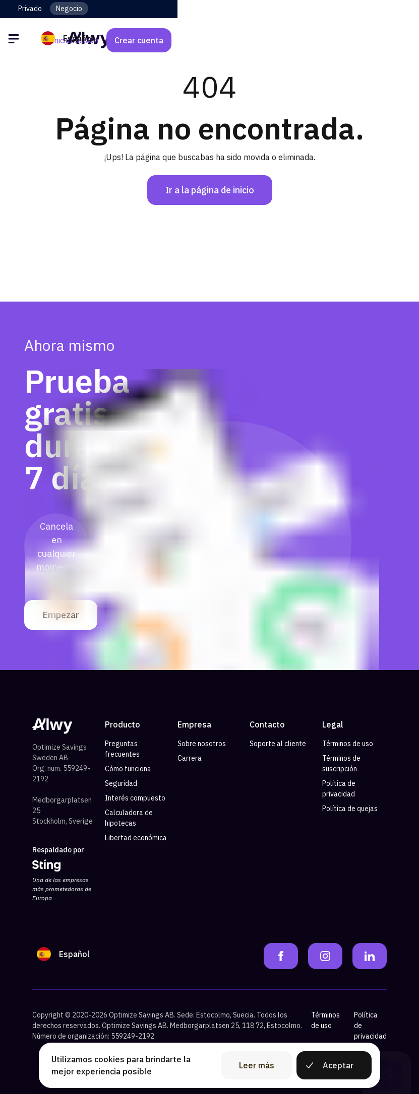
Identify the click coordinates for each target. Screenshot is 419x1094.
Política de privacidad (338, 788)
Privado (30, 8)
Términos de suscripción (341, 763)
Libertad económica (136, 837)
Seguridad (121, 783)
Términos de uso (347, 743)
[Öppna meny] (15, 40)
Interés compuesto (135, 798)
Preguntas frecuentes (122, 749)
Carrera (189, 758)
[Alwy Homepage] (210, 40)
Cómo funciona (128, 768)
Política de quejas (350, 808)
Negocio (69, 8)
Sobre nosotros (201, 743)
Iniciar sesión (316, 40)
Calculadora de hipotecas (129, 818)
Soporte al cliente (278, 743)
